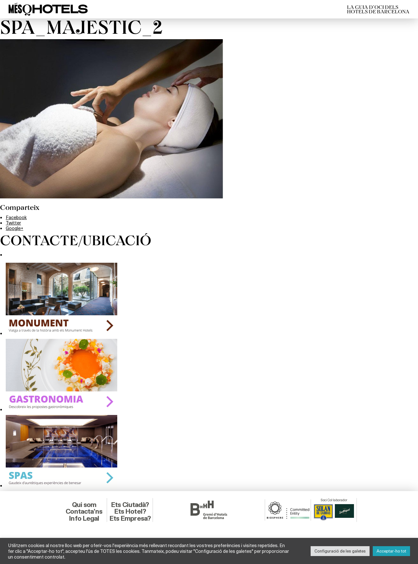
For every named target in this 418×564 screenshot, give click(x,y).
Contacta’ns (84, 511)
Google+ (14, 228)
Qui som (84, 504)
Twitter (13, 222)
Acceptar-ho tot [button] (391, 551)
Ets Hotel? (130, 511)
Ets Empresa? (130, 518)
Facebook (16, 217)
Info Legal (84, 518)
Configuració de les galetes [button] (340, 551)
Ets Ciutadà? (130, 504)
